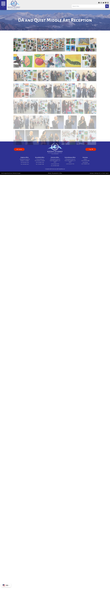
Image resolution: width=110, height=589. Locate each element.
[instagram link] (101, 3)
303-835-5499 (56, 165)
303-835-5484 (86, 160)
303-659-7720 (26, 162)
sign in (107, 173)
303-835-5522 (26, 164)
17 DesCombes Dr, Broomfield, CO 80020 (40, 159)
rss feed (103, 173)
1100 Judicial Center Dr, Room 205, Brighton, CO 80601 (70, 160)
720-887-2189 (41, 164)
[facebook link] (99, 3)
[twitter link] (103, 3)
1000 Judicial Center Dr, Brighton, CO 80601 (25, 159)
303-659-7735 (71, 164)
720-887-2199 (41, 162)
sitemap (91, 173)
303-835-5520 (56, 164)
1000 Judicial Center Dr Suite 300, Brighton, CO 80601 (55, 160)
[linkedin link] (106, 3)
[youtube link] (108, 3)
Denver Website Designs (15, 173)
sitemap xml (97, 173)
